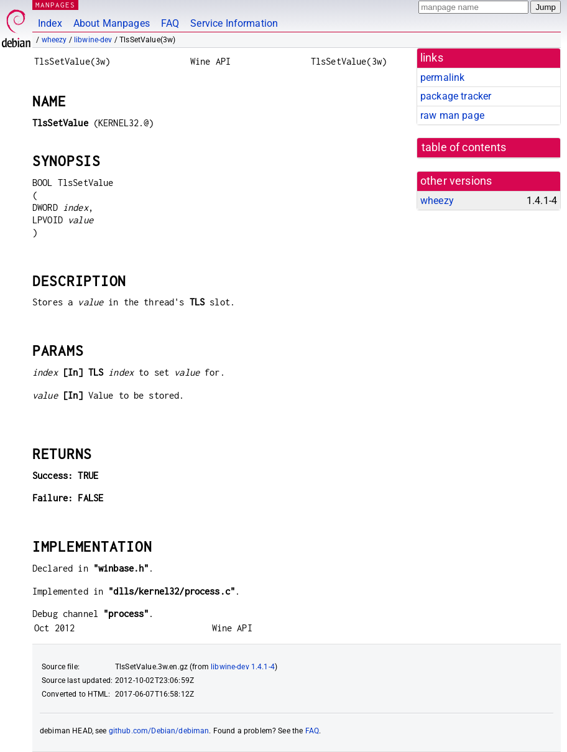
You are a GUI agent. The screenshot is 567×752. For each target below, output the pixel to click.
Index (50, 23)
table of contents (464, 147)
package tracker (455, 96)
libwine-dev (93, 39)
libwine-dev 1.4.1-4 (243, 666)
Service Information (234, 23)
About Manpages (111, 23)
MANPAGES (55, 5)
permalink (442, 77)
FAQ (170, 23)
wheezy (54, 39)
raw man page (452, 115)
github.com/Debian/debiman (159, 730)
